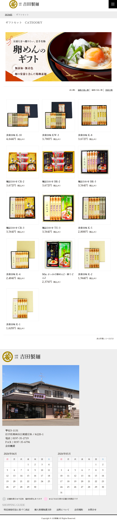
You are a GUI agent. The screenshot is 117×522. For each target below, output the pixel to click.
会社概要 (10, 446)
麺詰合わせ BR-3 (87, 181)
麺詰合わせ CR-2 (15, 181)
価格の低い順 (83, 90)
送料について (63, 510)
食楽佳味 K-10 (14, 135)
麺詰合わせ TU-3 (51, 228)
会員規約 (78, 510)
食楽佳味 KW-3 (50, 135)
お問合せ (92, 510)
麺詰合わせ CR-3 (15, 228)
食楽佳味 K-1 (13, 324)
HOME (8, 15)
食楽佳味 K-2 (85, 274)
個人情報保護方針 (42, 510)
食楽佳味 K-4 (13, 274)
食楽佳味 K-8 (85, 135)
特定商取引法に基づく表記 (16, 510)
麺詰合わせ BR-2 (51, 181)
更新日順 (109, 90)
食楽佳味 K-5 (85, 228)
